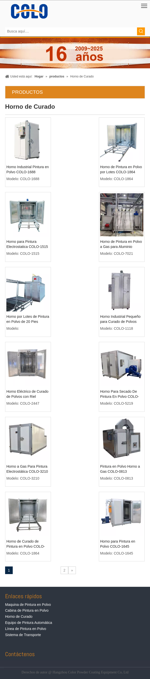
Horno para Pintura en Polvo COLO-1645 (117, 543)
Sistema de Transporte (23, 635)
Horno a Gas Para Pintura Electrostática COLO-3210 (27, 468)
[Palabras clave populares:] (141, 31)
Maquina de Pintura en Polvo (28, 605)
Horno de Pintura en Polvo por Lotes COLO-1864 (121, 169)
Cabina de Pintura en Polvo (26, 610)
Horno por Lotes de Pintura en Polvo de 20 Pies (27, 319)
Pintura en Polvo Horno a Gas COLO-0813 (120, 468)
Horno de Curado (18, 616)
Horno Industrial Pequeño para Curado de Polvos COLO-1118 (120, 319)
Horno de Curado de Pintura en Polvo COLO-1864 (25, 544)
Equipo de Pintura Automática (28, 623)
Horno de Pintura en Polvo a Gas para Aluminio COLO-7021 (121, 244)
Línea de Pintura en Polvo (25, 629)
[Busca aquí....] (71, 31)
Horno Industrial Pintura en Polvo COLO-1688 (27, 169)
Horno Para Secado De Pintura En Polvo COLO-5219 (119, 394)
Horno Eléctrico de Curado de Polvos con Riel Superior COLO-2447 (27, 394)
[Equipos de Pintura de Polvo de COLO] (29, 11)
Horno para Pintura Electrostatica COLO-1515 (27, 244)
